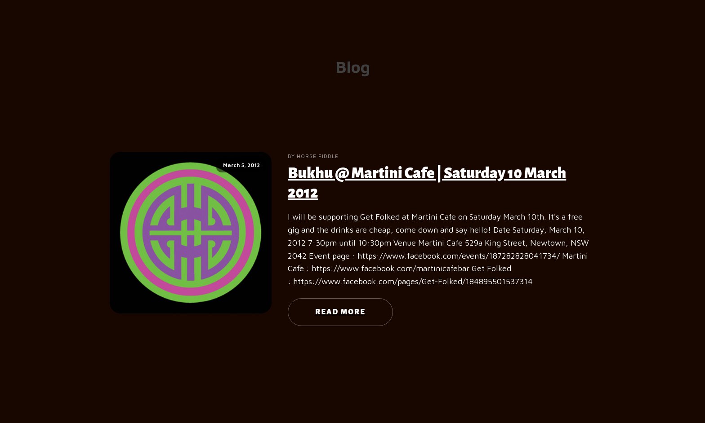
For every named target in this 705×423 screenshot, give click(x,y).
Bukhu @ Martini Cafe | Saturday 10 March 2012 (427, 183)
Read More (340, 312)
